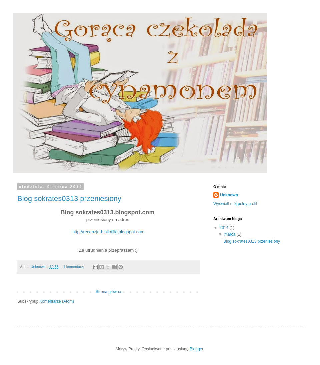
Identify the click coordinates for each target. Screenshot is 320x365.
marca (230, 234)
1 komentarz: (74, 267)
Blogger (196, 349)
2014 (225, 227)
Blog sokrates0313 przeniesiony (69, 198)
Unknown (229, 195)
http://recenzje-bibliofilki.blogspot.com (108, 231)
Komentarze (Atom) (56, 301)
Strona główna (108, 291)
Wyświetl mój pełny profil (235, 203)
